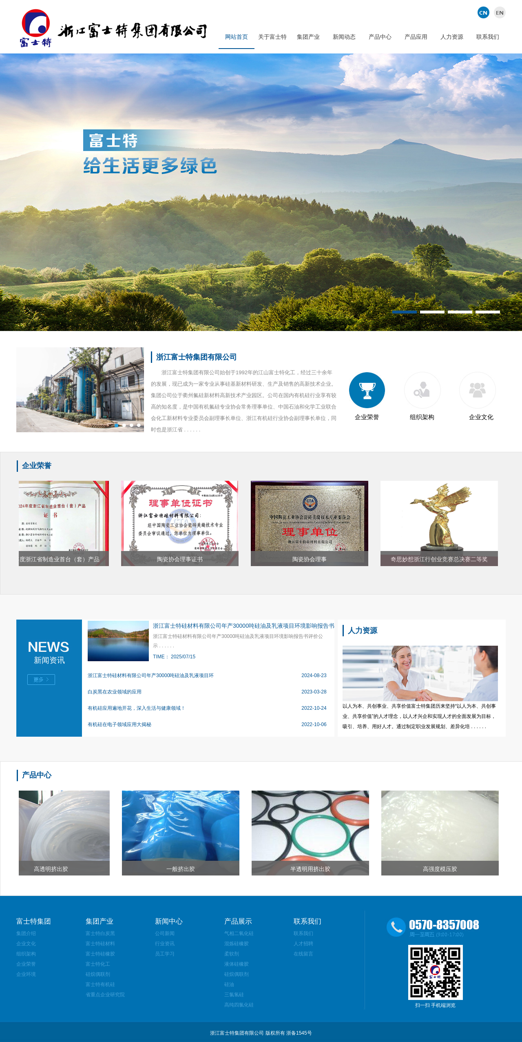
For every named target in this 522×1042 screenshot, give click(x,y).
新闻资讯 (49, 660)
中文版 (484, 12)
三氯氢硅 (234, 995)
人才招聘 (303, 943)
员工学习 (165, 954)
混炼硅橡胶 (236, 943)
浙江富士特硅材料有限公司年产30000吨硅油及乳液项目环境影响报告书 (243, 625)
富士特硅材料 (100, 943)
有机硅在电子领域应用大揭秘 (119, 724)
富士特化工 (98, 964)
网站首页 (236, 36)
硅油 (229, 984)
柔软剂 (231, 954)
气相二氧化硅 (239, 933)
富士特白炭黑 (100, 933)
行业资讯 (165, 943)
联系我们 (487, 36)
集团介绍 (26, 933)
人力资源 (451, 36)
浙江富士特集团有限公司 (196, 357)
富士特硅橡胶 (100, 954)
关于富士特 (272, 36)
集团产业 (308, 36)
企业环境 (26, 974)
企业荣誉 (367, 416)
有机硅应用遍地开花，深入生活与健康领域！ (137, 708)
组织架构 (422, 416)
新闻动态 (344, 36)
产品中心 (380, 36)
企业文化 (481, 416)
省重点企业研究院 (105, 995)
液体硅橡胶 (236, 964)
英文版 (498, 12)
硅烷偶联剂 (98, 974)
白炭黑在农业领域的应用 (115, 692)
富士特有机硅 (100, 984)
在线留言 (303, 954)
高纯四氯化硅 (239, 1005)
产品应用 (416, 36)
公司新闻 (165, 933)
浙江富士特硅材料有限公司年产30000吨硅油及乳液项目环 (151, 675)
